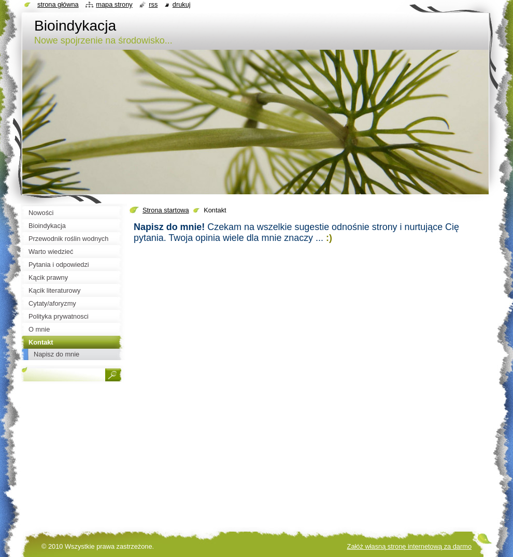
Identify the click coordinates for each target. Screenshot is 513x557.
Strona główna (58, 4)
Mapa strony (114, 4)
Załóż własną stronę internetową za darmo (409, 546)
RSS (153, 4)
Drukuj (182, 4)
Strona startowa (165, 210)
